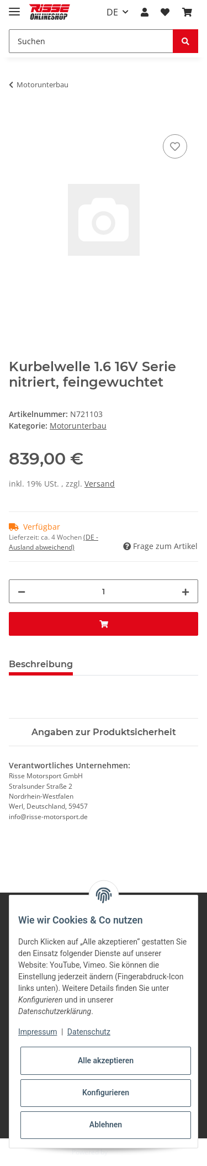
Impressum (37, 1031)
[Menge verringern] (21, 591)
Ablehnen (105, 1124)
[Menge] (103, 591)
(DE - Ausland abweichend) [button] (53, 542)
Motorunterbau (78, 425)
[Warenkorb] (187, 12)
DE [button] (112, 12)
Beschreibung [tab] (41, 664)
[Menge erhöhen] (185, 591)
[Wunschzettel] (165, 12)
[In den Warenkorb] (17, 119)
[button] (145, 12)
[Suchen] (91, 41)
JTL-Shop (122, 1152)
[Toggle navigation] (14, 7)
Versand (99, 483)
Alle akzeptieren (106, 1060)
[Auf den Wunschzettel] (175, 146)
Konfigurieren (105, 1092)
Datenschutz (88, 1031)
